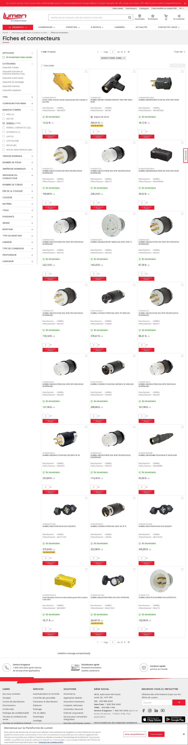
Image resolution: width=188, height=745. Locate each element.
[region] (94, 734)
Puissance (8, 216)
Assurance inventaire (74, 701)
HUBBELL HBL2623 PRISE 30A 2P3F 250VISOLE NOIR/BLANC (157, 385)
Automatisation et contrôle (46, 694)
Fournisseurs (131, 8)
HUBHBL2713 (96, 169)
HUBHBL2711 (48, 169)
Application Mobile (73, 698)
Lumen (6, 689)
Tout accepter (156, 734)
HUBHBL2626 (96, 240)
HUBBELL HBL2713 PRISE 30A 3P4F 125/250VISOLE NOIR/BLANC (110, 172)
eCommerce (69, 694)
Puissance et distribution (45, 701)
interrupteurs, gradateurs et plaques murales (29, 32)
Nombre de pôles (12, 162)
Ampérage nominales (14, 168)
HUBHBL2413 (96, 453)
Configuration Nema (14, 103)
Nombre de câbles (13, 184)
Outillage (37, 720)
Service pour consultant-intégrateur (76, 717)
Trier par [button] (178, 51)
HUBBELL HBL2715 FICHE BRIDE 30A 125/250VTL (157, 597)
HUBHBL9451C (49, 453)
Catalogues (144, 8)
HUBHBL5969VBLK (146, 169)
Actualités (141, 27)
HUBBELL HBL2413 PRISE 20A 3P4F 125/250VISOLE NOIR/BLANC (111, 456)
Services (38, 689)
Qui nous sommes (11, 694)
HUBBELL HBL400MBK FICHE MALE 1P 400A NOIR (158, 455)
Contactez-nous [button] (167, 27)
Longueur (8, 261)
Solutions (70, 689)
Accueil (5, 32)
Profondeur (9, 254)
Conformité (8, 709)
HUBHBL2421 (144, 240)
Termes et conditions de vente (15, 717)
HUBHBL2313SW (97, 595)
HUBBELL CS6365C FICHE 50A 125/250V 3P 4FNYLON (112, 384)
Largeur (7, 242)
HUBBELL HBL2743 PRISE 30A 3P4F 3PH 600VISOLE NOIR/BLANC (63, 243)
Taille (6, 210)
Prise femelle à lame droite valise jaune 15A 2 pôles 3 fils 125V (65, 598)
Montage (8, 229)
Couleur (7, 197)
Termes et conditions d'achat (17, 723)
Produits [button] (18, 27)
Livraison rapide (157, 666)
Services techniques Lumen (77, 723)
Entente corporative (73, 713)
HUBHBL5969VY (49, 595)
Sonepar (7, 698)
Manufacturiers (12, 109)
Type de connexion (13, 248)
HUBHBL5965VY (49, 97)
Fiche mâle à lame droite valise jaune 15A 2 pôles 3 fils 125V (65, 101)
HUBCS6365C (97, 382)
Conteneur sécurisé (73, 709)
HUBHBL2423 (48, 382)
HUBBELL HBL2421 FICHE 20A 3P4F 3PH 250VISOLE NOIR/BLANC (159, 243)
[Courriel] (157, 702)
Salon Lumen (118, 8)
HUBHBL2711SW (49, 524)
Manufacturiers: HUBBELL (111, 58)
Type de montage (12, 235)
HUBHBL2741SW (145, 524)
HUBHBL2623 (144, 382)
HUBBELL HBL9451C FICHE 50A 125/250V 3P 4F (61, 455)
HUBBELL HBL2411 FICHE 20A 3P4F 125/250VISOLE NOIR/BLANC (158, 314)
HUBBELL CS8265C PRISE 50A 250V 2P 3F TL (108, 526)
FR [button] (180, 8)
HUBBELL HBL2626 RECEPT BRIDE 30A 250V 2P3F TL (111, 242)
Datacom (37, 705)
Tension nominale (12, 156)
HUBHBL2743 (48, 240)
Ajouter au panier (50, 136)
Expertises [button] (71, 27)
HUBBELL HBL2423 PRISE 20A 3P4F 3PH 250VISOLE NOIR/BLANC (63, 385)
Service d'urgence (21, 664)
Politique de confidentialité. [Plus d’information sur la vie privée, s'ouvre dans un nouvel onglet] (51, 742)
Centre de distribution (14, 701)
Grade (6, 223)
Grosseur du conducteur (10, 177)
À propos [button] (96, 27)
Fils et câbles (39, 713)
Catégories (9, 63)
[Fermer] (184, 734)
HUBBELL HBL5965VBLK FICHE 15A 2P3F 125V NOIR (159, 100)
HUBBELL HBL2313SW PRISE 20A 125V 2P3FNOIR (110, 597)
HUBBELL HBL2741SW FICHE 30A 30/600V (155, 526)
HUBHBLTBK (96, 97)
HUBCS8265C (97, 524)
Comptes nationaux (73, 705)
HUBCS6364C (97, 311)
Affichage (8, 53)
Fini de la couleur (13, 191)
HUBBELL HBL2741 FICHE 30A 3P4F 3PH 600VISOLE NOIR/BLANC (63, 314)
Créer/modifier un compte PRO (164, 8)
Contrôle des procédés (44, 698)
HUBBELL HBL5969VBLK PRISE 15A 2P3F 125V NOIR (159, 171)
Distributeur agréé (90, 664)
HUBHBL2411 (144, 311)
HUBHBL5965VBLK (146, 97)
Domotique (38, 716)
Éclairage (37, 709)
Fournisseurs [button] (46, 27)
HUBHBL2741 (48, 311)
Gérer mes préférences (135, 734)
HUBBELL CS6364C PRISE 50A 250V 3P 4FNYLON (110, 313)
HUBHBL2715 (144, 595)
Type (5, 97)
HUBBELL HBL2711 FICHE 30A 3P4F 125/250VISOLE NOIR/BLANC (62, 172)
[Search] (90, 17)
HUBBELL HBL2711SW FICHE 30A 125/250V (59, 526)
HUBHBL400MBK (146, 453)
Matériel (7, 203)
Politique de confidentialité (16, 713)
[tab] (18, 53)
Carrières (120, 27)
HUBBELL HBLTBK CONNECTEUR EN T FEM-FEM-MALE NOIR (111, 101)
